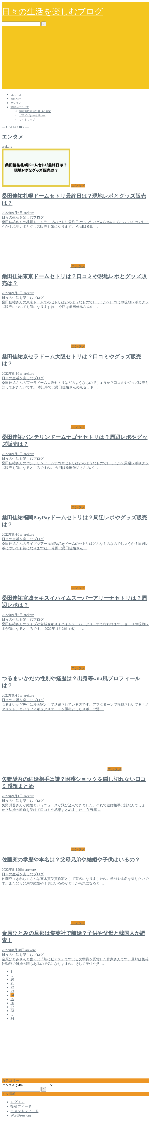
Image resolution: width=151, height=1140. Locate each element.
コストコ (15, 94)
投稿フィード (20, 1106)
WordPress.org (20, 1115)
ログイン (17, 1102)
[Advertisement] (75, 58)
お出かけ (15, 98)
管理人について (19, 107)
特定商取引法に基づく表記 (35, 111)
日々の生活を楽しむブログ (52, 11)
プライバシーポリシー (32, 115)
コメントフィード (24, 1111)
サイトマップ (27, 119)
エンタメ (15, 103)
